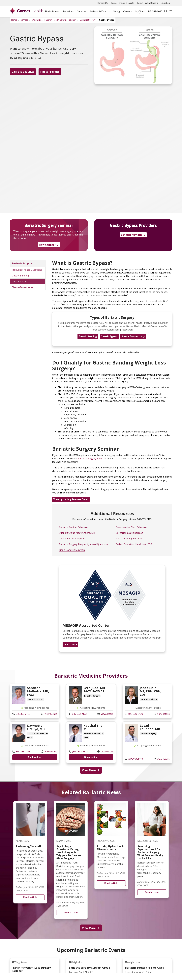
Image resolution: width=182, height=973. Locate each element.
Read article (30, 852)
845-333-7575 (21, 751)
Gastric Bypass (20, 281)
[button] (170, 11)
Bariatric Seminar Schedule (73, 527)
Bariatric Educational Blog (129, 532)
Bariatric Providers (133, 234)
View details (49, 713)
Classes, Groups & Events (122, 3)
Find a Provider (52, 72)
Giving (116, 10)
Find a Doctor (52, 10)
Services (82, 10)
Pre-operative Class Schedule (131, 527)
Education (165, 3)
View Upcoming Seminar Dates (70, 499)
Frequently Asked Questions (27, 269)
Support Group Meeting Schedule (77, 532)
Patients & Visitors (99, 10)
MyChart (140, 10)
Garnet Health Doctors (147, 3)
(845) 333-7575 (78, 751)
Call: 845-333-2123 (23, 72)
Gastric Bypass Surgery (71, 538)
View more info (34, 701)
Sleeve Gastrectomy (22, 287)
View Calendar (49, 244)
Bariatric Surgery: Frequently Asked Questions (83, 544)
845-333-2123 (21, 713)
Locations (68, 10)
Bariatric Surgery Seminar (92, 458)
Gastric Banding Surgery (129, 538)
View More (91, 770)
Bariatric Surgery (22, 263)
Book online (34, 757)
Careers (128, 10)
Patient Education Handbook (131, 544)
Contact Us (102, 3)
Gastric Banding (20, 275)
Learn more (70, 644)
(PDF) (149, 544)
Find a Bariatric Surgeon (72, 549)
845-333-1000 (155, 11)
